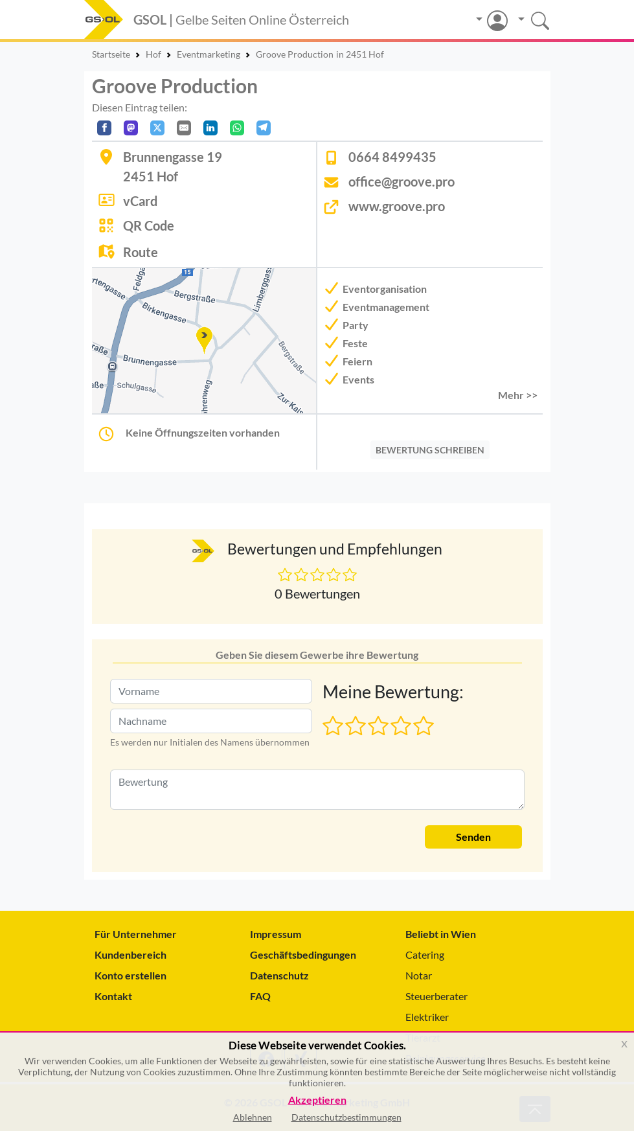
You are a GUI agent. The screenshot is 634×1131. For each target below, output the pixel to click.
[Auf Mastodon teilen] (131, 127)
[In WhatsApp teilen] (237, 127)
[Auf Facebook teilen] (104, 127)
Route (140, 252)
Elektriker (427, 1017)
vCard (140, 201)
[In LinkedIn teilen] (210, 127)
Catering (424, 954)
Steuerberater (436, 996)
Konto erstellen (130, 975)
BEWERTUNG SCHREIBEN (430, 449)
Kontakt (113, 996)
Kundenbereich (130, 954)
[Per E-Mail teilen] (184, 127)
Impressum (275, 934)
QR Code (148, 225)
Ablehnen (252, 1117)
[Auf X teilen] (157, 127)
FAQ (260, 996)
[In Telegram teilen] (263, 127)
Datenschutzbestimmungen (346, 1117)
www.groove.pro (396, 206)
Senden (473, 836)
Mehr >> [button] (518, 395)
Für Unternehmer (136, 934)
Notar (418, 975)
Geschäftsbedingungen (303, 954)
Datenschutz (279, 975)
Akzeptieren (317, 1100)
